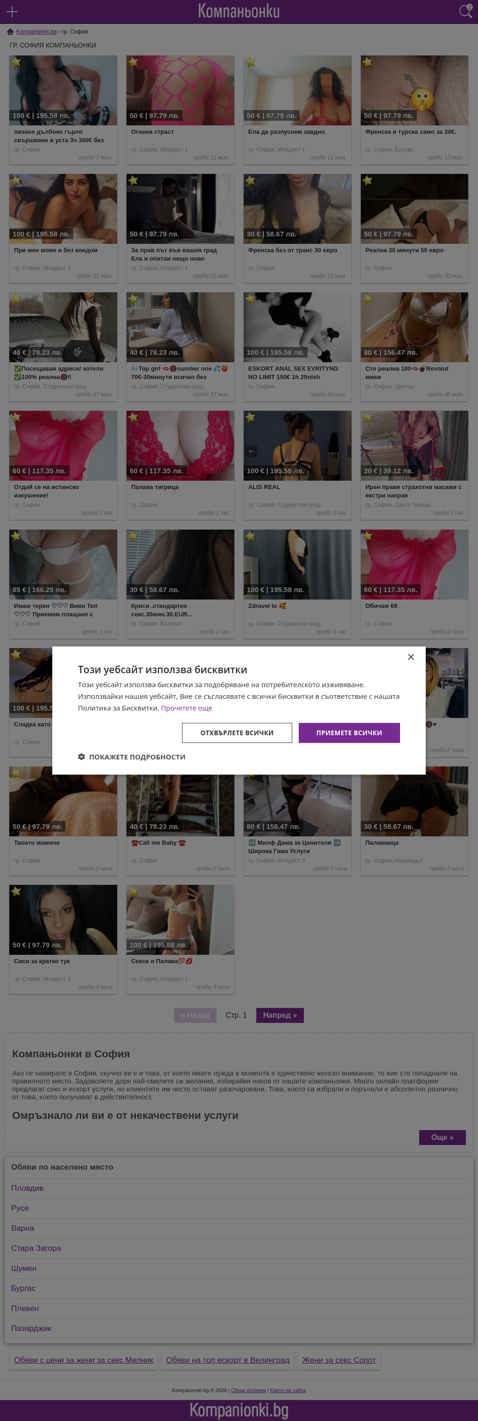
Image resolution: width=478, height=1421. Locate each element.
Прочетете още (187, 707)
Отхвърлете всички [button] (234, 732)
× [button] (410, 657)
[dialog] (239, 710)
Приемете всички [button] (348, 732)
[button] (132, 756)
